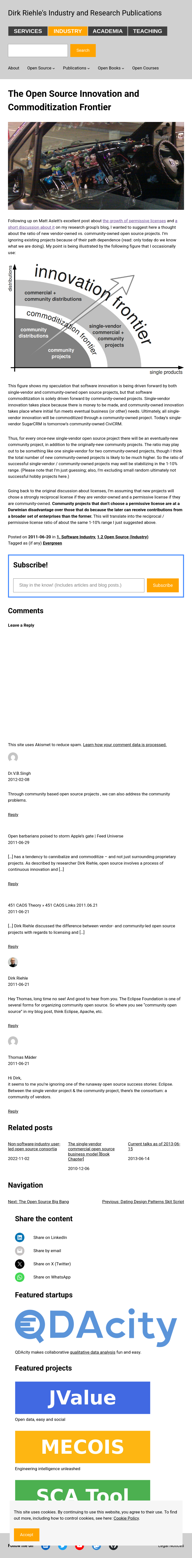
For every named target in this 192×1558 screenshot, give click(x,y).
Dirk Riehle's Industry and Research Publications (85, 13)
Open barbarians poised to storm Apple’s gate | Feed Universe (65, 836)
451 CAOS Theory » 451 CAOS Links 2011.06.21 (53, 905)
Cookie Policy (126, 1518)
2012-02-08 (18, 779)
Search (83, 50)
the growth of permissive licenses (134, 220)
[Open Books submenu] (123, 68)
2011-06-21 (18, 911)
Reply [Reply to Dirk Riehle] (13, 1025)
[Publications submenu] (88, 68)
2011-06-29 (18, 842)
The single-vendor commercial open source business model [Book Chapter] (91, 1151)
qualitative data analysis (92, 1352)
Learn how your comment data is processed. (125, 744)
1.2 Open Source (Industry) (122, 536)
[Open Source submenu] (53, 68)
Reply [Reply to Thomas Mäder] (13, 1111)
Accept (26, 1534)
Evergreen (52, 543)
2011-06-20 (39, 536)
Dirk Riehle (18, 978)
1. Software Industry (76, 536)
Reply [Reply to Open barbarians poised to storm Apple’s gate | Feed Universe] (13, 883)
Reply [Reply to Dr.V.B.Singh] (13, 814)
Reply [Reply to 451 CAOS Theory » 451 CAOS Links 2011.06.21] (13, 946)
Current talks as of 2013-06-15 (154, 1146)
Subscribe (163, 585)
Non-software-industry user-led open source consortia (34, 1146)
